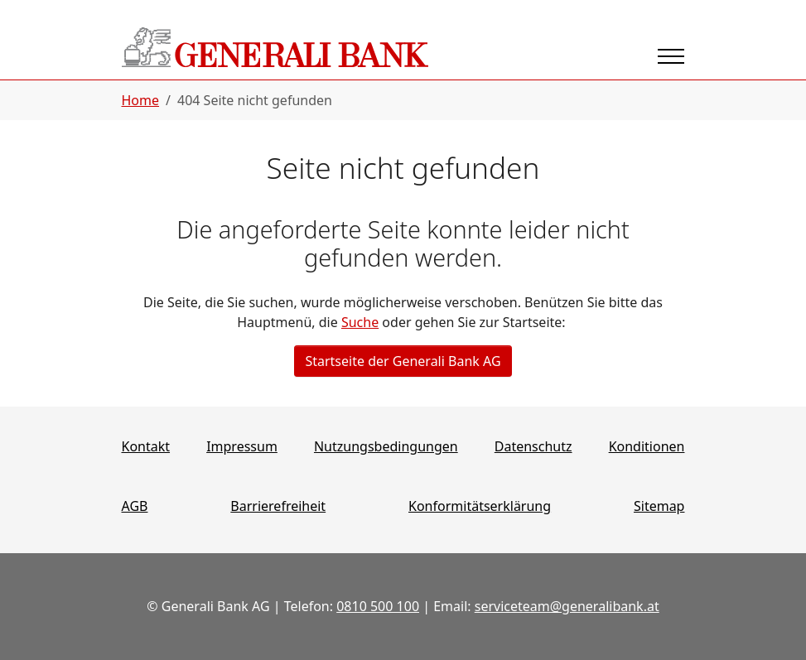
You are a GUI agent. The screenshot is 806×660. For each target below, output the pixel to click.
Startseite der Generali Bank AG (402, 361)
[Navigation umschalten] (671, 56)
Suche (360, 322)
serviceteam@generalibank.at (567, 606)
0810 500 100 (377, 606)
